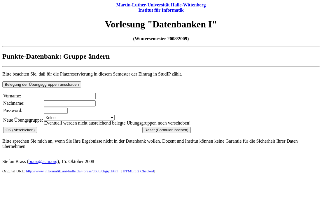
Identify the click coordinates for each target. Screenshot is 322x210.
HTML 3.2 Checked (138, 171)
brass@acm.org (43, 161)
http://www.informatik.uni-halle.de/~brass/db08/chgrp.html (72, 171)
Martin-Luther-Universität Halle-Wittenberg (161, 4)
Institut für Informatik (160, 10)
